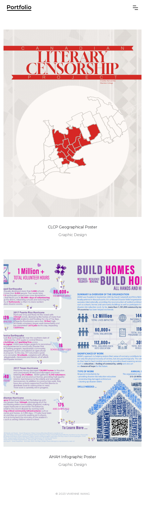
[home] (19, 8)
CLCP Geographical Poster (72, 227)
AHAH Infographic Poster (72, 457)
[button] (135, 8)
